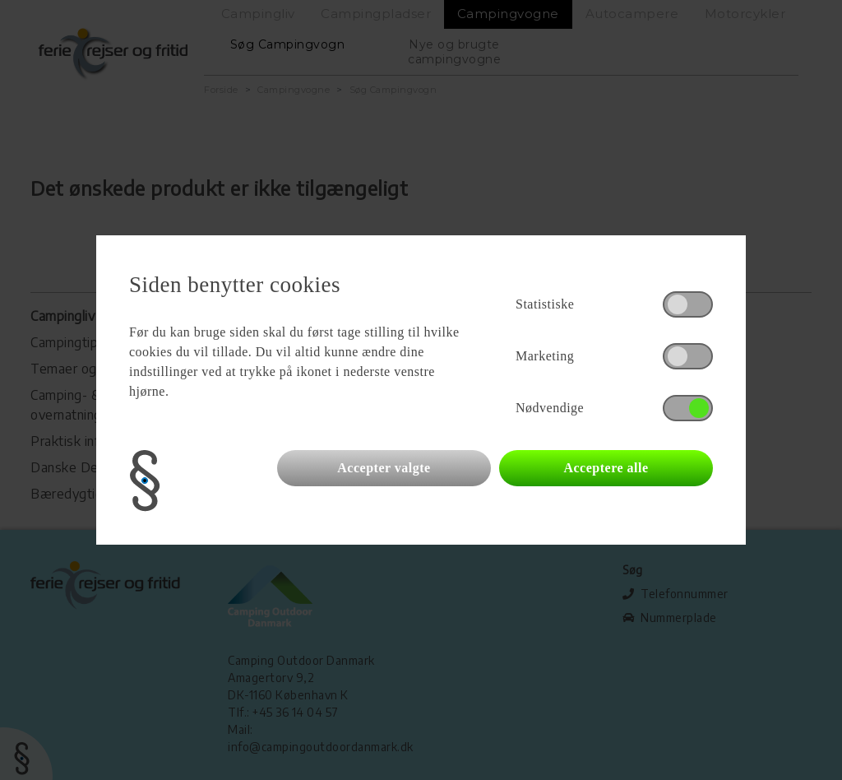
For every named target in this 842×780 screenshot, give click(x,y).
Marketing (545, 356)
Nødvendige (550, 408)
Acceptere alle (605, 468)
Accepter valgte (383, 468)
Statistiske (545, 304)
